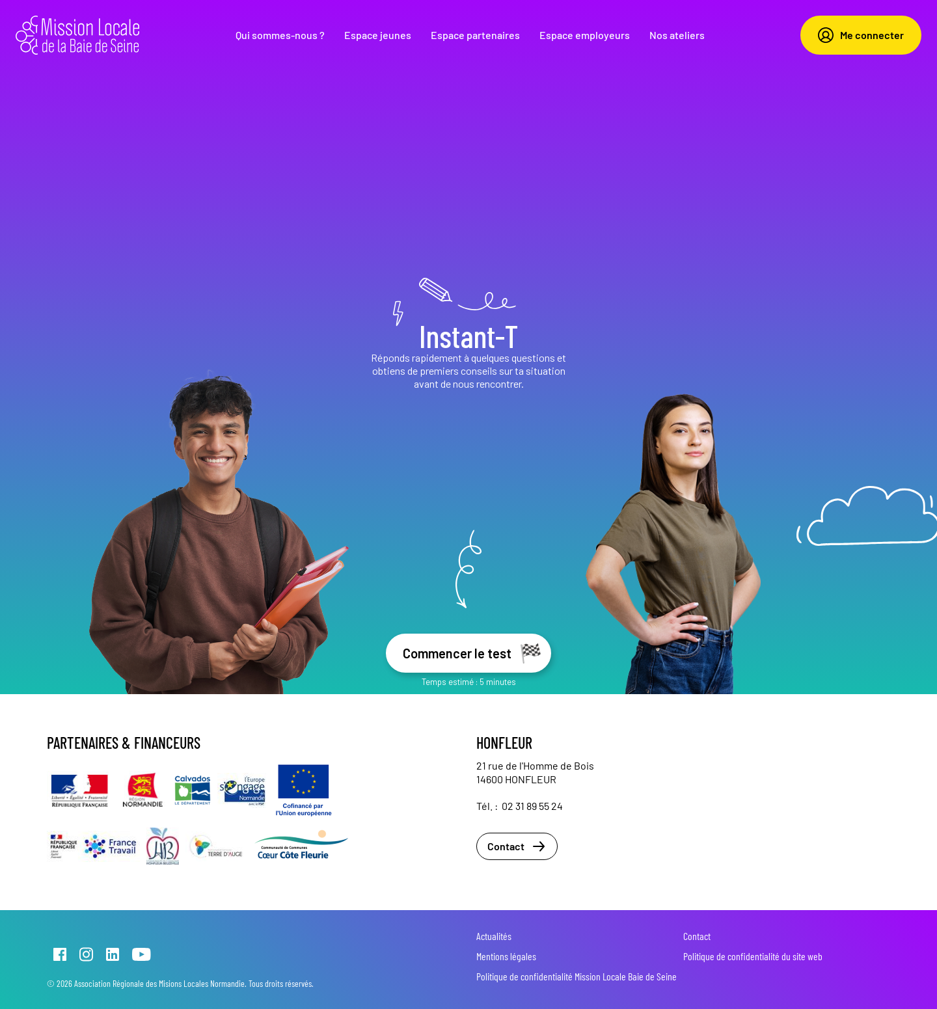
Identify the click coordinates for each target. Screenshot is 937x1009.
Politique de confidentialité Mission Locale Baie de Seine (576, 976)
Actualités (493, 936)
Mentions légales (506, 956)
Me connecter (861, 35)
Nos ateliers (677, 35)
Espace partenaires (475, 35)
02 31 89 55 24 (532, 806)
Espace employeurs (584, 35)
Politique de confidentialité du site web (752, 956)
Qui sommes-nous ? (280, 35)
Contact (517, 846)
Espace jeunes (377, 35)
